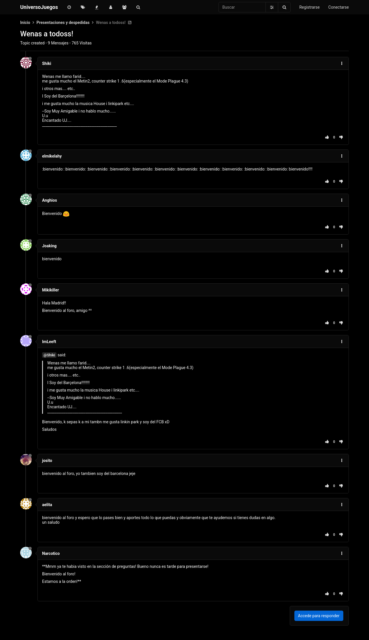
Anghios (49, 200)
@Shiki (49, 355)
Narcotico (51, 553)
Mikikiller (50, 290)
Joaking (49, 246)
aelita (47, 504)
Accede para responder (319, 615)
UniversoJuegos (39, 7)
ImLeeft (49, 341)
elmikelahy (52, 156)
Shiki (46, 63)
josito (47, 460)
